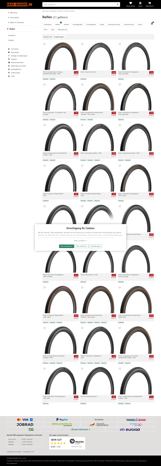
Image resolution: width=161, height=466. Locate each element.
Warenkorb (150, 6)
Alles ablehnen (81, 246)
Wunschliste (130, 6)
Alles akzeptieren (66, 246)
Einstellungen (95, 246)
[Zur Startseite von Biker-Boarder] (22, 4)
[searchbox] (81, 4)
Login (140, 6)
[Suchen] (117, 4)
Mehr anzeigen (80, 241)
